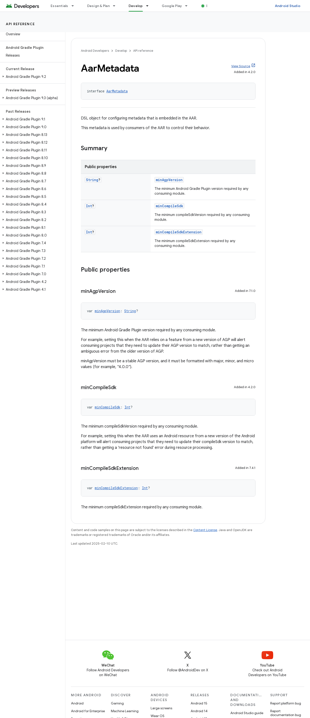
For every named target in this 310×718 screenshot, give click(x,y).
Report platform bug (285, 703)
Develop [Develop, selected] (136, 6)
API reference (20, 24)
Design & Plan (98, 6)
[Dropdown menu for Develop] (149, 6)
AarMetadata (117, 91)
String (92, 180)
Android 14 (199, 711)
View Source (240, 66)
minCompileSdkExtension (179, 232)
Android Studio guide (246, 713)
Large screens (161, 708)
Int (89, 206)
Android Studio (288, 6)
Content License (205, 530)
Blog (210, 6)
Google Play (172, 6)
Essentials (59, 6)
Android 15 (199, 703)
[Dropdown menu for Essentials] (74, 6)
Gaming (117, 703)
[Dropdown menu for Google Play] (188, 6)
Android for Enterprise (88, 711)
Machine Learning (125, 711)
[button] (31, 77)
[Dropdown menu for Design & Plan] (116, 6)
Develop (121, 51)
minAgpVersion (169, 180)
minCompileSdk (169, 206)
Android (77, 703)
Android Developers (95, 51)
